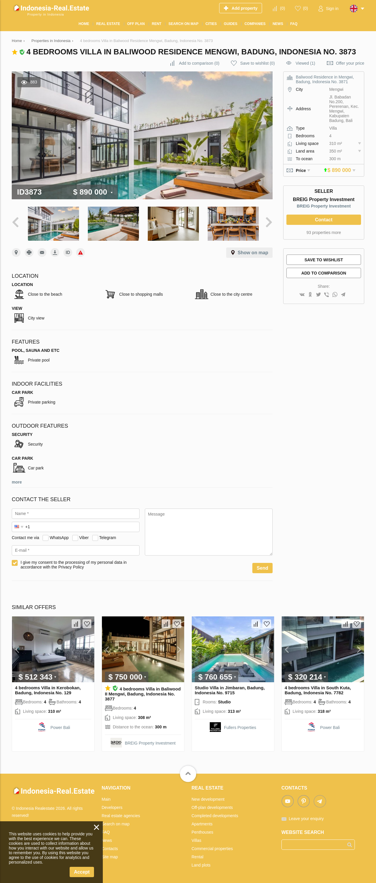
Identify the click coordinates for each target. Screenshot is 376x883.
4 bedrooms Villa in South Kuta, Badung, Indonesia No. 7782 (318, 690)
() (282, 8)
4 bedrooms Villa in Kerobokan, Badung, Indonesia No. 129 (48, 690)
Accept (82, 871)
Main (106, 799)
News (107, 840)
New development (208, 799)
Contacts (110, 848)
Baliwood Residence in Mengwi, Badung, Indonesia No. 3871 (325, 79)
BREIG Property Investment (324, 206)
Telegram (107, 537)
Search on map (116, 823)
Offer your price (350, 63)
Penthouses (202, 832)
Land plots (201, 864)
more (17, 481)
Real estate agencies (121, 815)
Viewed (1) (305, 63)
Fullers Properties (240, 727)
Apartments (202, 823)
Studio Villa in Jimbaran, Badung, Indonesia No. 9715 (230, 690)
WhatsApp (59, 537)
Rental (197, 856)
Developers (112, 807)
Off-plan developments (212, 807)
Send (262, 567)
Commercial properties (212, 848)
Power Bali (60, 727)
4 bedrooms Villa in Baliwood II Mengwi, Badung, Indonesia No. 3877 (143, 693)
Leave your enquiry (306, 818)
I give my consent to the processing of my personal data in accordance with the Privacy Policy (74, 564)
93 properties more (323, 232)
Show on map (253, 252)
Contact (324, 219)
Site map (110, 856)
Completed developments (215, 815)
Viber (84, 537)
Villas (196, 840)
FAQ (106, 832)
